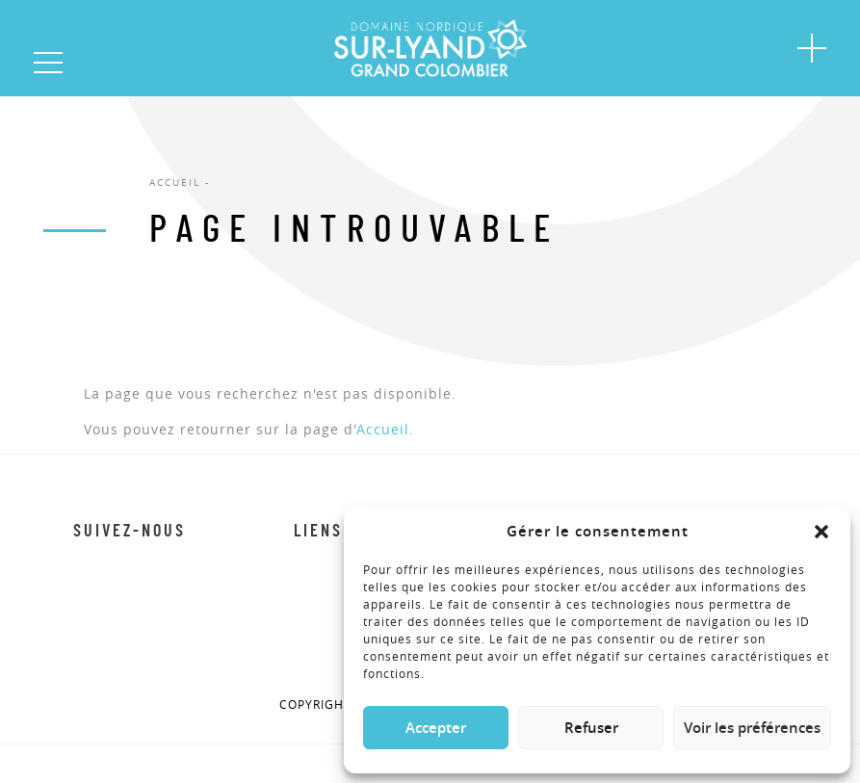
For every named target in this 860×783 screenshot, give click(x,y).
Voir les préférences (752, 728)
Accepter (435, 728)
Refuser (591, 728)
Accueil (382, 429)
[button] (821, 531)
